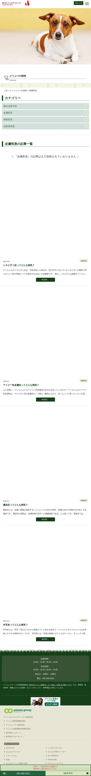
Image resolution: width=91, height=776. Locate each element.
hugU (8, 759)
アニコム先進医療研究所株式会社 (18, 729)
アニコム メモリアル (55, 763)
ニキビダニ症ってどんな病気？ (19, 265)
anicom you (10, 748)
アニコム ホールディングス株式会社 (19, 717)
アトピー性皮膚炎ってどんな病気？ (21, 385)
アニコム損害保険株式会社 (16, 721)
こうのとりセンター (55, 748)
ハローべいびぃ (12, 756)
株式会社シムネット (13, 733)
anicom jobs (52, 759)
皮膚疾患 (45, 112)
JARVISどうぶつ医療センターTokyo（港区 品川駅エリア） (50, 685)
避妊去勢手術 (45, 106)
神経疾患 (45, 119)
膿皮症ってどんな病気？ (15, 505)
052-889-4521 (23, 773)
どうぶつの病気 (20, 90)
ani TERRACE (53, 756)
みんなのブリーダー (13, 752)
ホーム (9, 90)
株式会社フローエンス (14, 736)
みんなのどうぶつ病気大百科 (16, 763)
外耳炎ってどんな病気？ (15, 625)
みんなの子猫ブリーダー (57, 752)
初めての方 (78, 3)
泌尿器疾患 (45, 126)
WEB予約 (68, 773)
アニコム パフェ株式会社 (15, 725)
